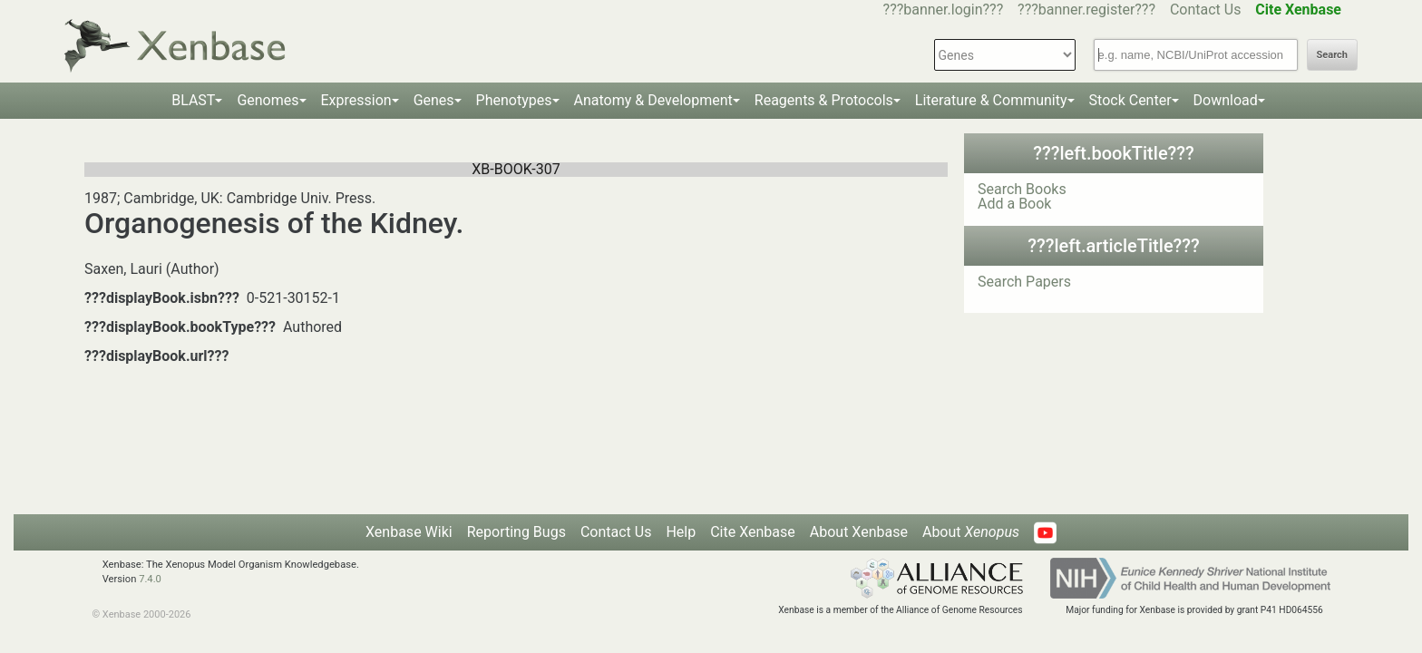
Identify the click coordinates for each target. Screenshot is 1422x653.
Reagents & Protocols (824, 100)
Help (681, 532)
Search (1332, 55)
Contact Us (1206, 9)
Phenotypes (514, 100)
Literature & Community (991, 100)
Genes (434, 100)
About (970, 532)
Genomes (267, 100)
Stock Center (1130, 100)
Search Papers (1024, 281)
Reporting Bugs (516, 532)
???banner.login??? (943, 9)
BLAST (193, 100)
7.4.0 (150, 579)
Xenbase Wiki (409, 532)
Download (1225, 100)
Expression (356, 100)
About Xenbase (859, 532)
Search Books (1022, 189)
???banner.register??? (1086, 9)
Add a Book (1014, 203)
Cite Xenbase (752, 532)
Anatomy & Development (653, 100)
